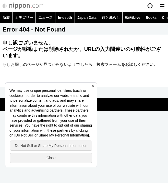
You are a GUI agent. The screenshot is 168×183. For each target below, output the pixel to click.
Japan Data (87, 18)
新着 (6, 18)
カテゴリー (24, 18)
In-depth (65, 18)
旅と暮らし (111, 18)
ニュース (45, 18)
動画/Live (132, 18)
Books (151, 18)
